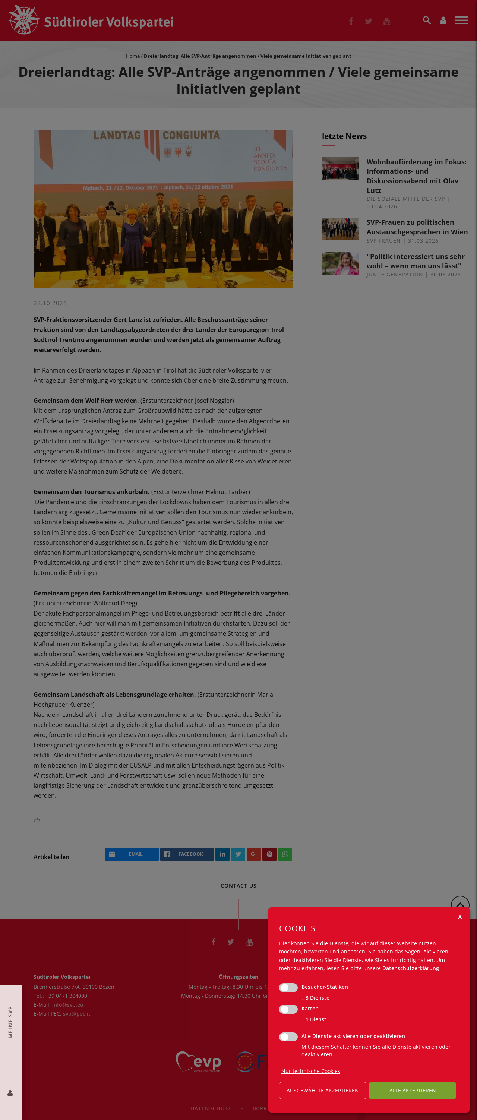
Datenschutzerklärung (410, 968)
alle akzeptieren (412, 1090)
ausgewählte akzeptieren (323, 1090)
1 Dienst (313, 1019)
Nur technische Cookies (310, 1071)
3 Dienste (315, 998)
